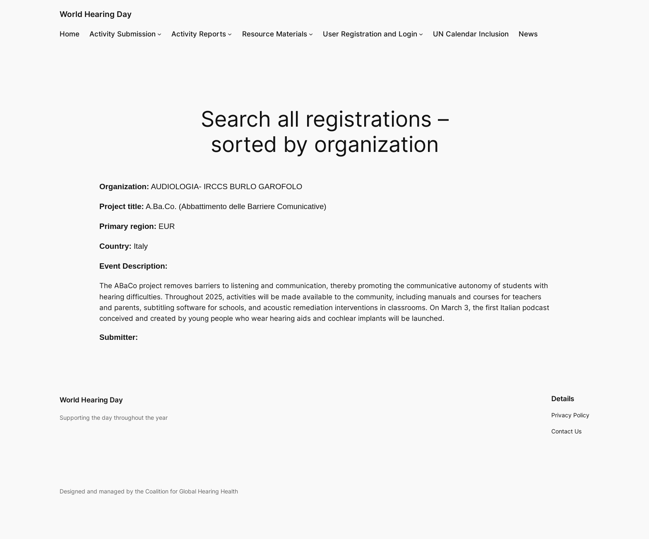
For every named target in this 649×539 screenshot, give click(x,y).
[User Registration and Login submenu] (421, 34)
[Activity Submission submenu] (159, 34)
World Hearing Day (96, 14)
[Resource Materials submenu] (311, 34)
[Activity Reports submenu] (230, 34)
